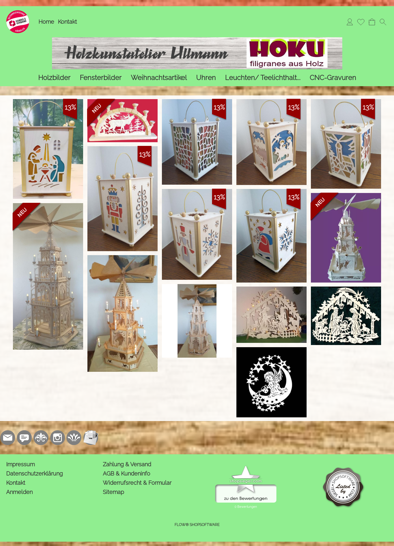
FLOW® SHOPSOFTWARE (197, 525)
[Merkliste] (361, 22)
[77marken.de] (24, 437)
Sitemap (113, 492)
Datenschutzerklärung (34, 473)
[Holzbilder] (54, 77)
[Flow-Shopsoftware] (74, 437)
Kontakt (67, 21)
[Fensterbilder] (100, 77)
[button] (383, 22)
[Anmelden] (350, 22)
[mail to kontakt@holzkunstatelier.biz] (7, 437)
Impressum (20, 464)
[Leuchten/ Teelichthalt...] (262, 77)
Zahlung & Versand (127, 464)
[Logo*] (17, 12)
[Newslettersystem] (90, 437)
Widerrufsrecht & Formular (137, 483)
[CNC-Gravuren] (333, 77)
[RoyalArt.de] (41, 437)
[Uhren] (205, 77)
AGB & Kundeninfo (126, 473)
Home (46, 21)
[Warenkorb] (372, 22)
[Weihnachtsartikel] (158, 77)
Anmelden (19, 492)
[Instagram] (57, 437)
